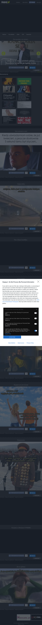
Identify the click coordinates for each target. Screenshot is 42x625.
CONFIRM (12, 337)
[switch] (35, 313)
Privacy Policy (30, 343)
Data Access (21, 343)
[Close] (38, 282)
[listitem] (21, 309)
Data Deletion (11, 343)
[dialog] (21, 312)
